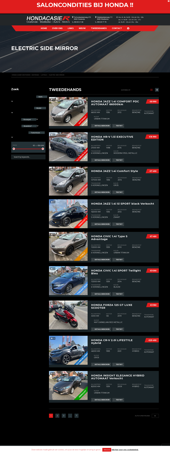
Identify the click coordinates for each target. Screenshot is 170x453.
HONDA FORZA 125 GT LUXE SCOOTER (111, 305)
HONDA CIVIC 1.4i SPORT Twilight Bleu (116, 271)
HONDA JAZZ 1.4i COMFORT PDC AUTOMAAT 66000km (115, 103)
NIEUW (82, 28)
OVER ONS (57, 28)
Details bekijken (101, 126)
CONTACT (117, 28)
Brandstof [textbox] (27, 126)
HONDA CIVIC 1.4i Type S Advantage (109, 237)
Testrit (118, 126)
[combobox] (29, 119)
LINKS (71, 28)
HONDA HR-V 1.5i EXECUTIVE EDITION (112, 138)
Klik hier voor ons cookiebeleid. (125, 449)
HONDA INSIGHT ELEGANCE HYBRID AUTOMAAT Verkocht (117, 375)
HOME (44, 28)
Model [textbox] (38, 108)
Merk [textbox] (40, 97)
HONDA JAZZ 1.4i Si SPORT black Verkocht (122, 203)
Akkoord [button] (107, 450)
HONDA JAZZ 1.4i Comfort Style (114, 170)
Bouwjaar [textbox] (27, 119)
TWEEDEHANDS (99, 28)
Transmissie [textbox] (35, 133)
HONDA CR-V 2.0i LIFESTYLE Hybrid (112, 340)
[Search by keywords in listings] (28, 157)
